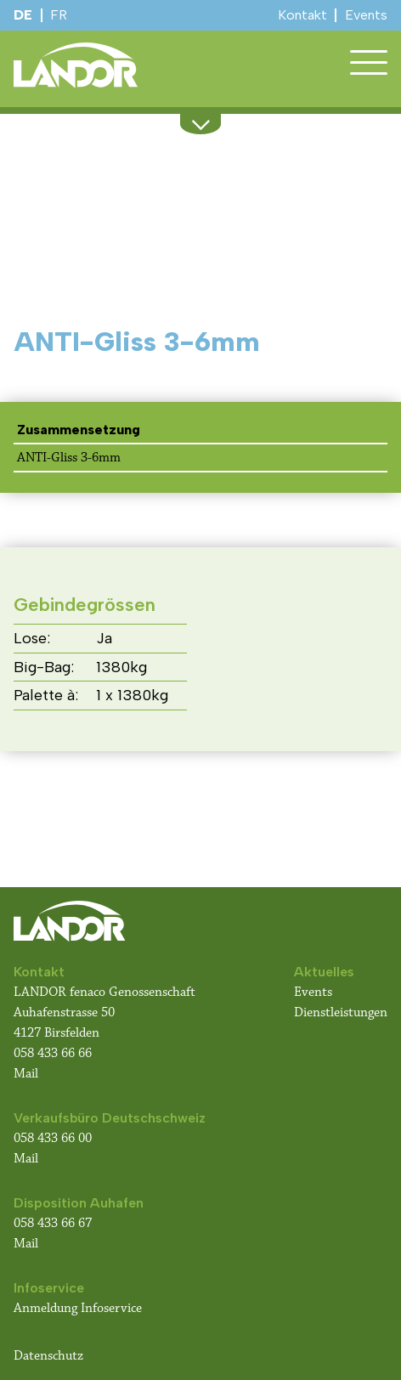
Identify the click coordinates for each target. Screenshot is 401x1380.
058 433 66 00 (54, 1138)
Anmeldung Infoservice (78, 1308)
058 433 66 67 (53, 1223)
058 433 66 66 (53, 1053)
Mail (26, 1074)
